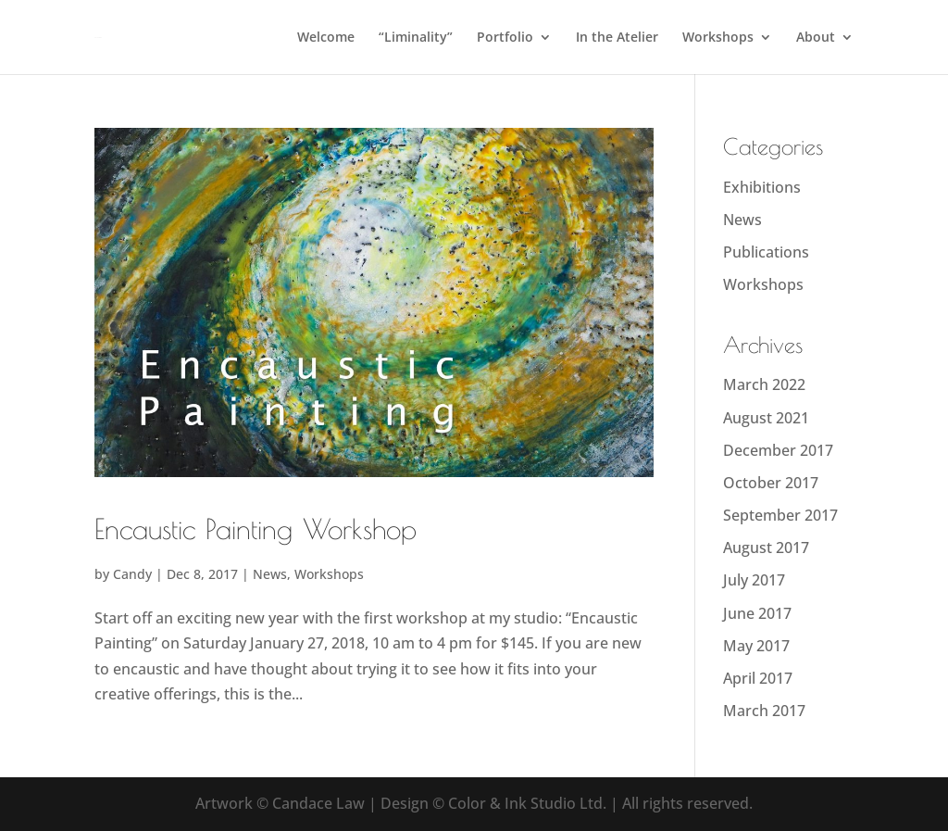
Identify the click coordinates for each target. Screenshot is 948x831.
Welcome (326, 38)
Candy (132, 574)
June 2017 (757, 613)
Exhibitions (762, 187)
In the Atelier (617, 38)
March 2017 (764, 710)
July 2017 (754, 580)
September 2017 (780, 515)
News (270, 574)
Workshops (718, 38)
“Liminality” (416, 38)
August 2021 (766, 418)
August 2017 (766, 547)
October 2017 (770, 482)
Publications (766, 252)
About (815, 38)
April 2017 (757, 678)
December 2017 (778, 450)
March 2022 (764, 384)
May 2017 (756, 646)
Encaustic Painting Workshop (255, 528)
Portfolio (505, 38)
